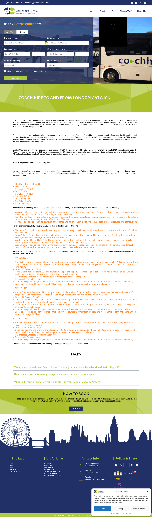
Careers (47, 463)
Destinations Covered (53, 475)
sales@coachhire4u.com (37, 3)
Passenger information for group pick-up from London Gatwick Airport (55, 374)
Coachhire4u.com (65, 515)
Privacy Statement (125, 513)
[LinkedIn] (131, 465)
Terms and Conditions (37, 71)
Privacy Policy (50, 469)
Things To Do (126, 11)
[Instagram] (126, 465)
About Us (141, 11)
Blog (11, 467)
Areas (93, 11)
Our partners (49, 467)
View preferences (139, 509)
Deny (121, 509)
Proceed (15, 78)
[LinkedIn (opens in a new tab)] (144, 3)
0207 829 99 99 (14, 3)
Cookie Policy (114, 513)
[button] (147, 491)
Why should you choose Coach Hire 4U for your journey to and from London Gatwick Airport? (67, 367)
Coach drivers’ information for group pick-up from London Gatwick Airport (58, 382)
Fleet (114, 11)
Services (103, 11)
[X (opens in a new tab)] (132, 3)
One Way (10, 32)
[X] (116, 465)
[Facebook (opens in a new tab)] (136, 3)
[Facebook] (121, 465)
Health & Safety (50, 473)
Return (22, 32)
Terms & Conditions (52, 471)
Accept (102, 509)
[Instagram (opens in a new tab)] (141, 3)
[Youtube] (137, 465)
